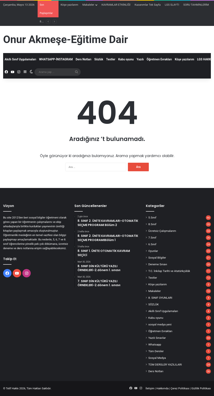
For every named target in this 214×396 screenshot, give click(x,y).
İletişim (149, 388)
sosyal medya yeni (160, 324)
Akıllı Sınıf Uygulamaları (20, 59)
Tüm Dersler (156, 351)
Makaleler (88, 4)
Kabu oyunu (126, 59)
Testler (110, 59)
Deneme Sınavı (157, 264)
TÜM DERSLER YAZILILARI (165, 364)
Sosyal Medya (157, 357)
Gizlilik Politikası (201, 388)
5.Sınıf (152, 217)
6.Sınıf (152, 244)
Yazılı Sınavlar (157, 337)
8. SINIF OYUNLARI (160, 297)
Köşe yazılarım (69, 4)
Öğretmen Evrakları (159, 59)
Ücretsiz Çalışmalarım (162, 230)
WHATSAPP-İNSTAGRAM (56, 59)
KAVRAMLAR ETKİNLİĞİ (116, 4)
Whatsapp (154, 344)
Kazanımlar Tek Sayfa (148, 4)
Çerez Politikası (180, 388)
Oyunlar (153, 251)
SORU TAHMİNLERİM (196, 4)
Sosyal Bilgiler (157, 257)
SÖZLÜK (153, 304)
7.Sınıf (152, 237)
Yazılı (140, 59)
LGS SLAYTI (172, 4)
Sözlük (98, 59)
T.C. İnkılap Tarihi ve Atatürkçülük (169, 271)
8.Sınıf (152, 224)
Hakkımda (162, 388)
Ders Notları (83, 59)
